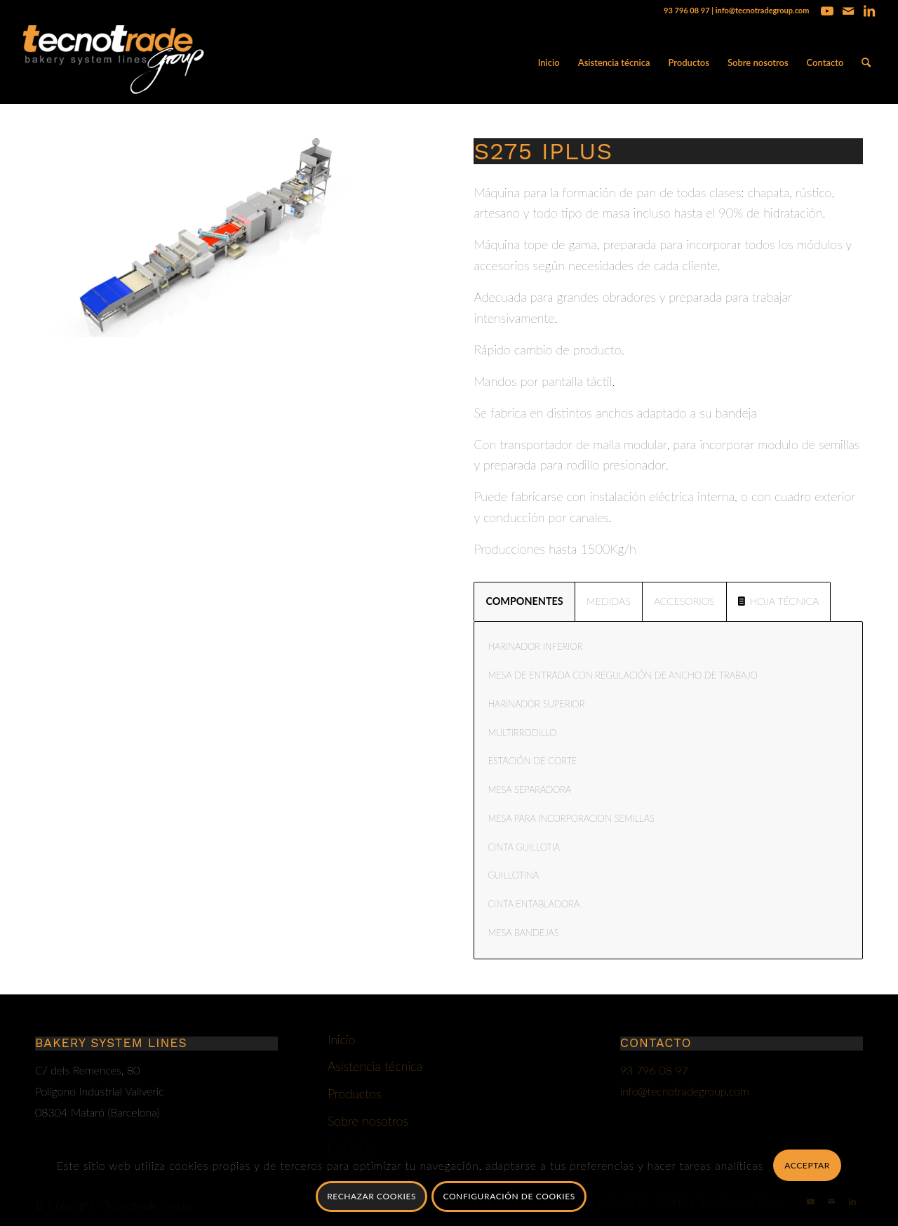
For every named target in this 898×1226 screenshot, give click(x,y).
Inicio (342, 1039)
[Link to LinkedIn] (869, 10)
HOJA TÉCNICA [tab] (778, 601)
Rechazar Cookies (371, 1196)
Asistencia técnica (375, 1066)
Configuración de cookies (509, 1196)
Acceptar (807, 1165)
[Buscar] (866, 62)
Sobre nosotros (368, 1120)
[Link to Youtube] (827, 10)
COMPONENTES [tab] (524, 601)
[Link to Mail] (848, 10)
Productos (355, 1093)
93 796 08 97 (686, 10)
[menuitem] (549, 62)
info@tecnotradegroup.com (763, 10)
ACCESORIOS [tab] (684, 601)
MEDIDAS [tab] (609, 601)
